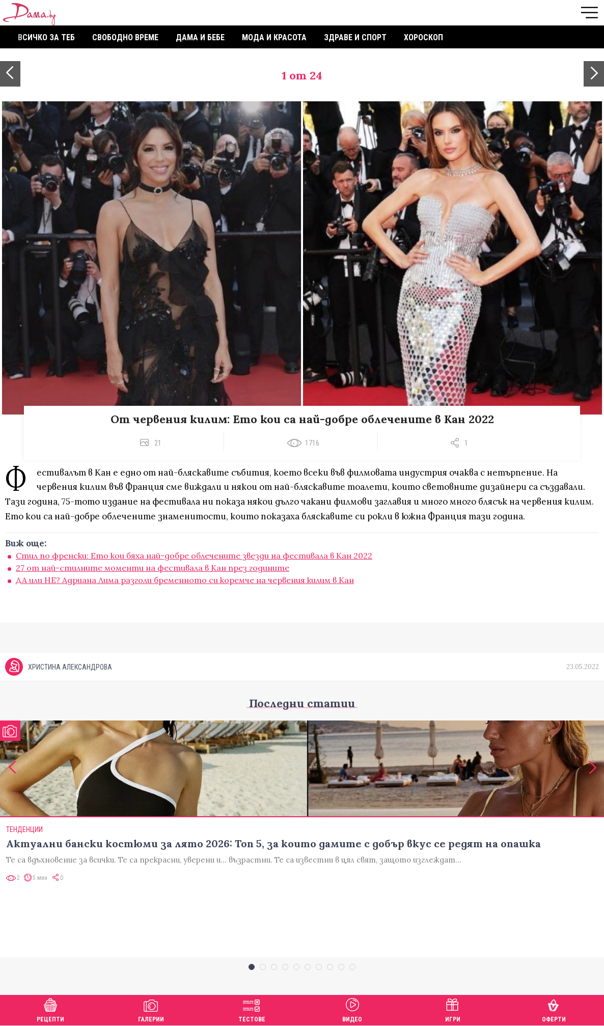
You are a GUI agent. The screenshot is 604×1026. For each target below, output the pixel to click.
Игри (452, 1009)
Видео (352, 1009)
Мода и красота (274, 37)
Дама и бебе (200, 37)
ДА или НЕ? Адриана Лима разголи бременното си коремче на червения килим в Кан (185, 580)
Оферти (554, 1009)
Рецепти (50, 1009)
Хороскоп (423, 37)
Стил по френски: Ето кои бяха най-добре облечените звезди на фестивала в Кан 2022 (194, 555)
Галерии (151, 1009)
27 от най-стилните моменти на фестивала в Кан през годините (152, 568)
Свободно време (125, 37)
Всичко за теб (46, 37)
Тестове (251, 1009)
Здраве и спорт (355, 37)
